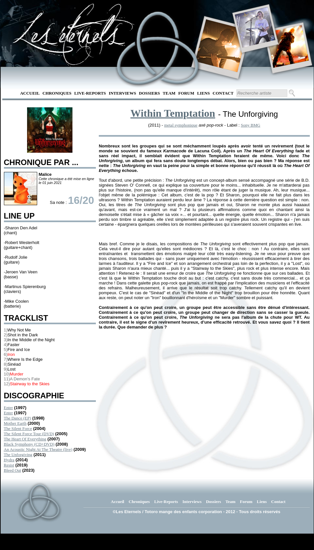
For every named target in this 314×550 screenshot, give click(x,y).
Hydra (9, 459)
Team (169, 93)
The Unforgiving (18, 454)
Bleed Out (12, 470)
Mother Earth (15, 423)
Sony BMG (251, 125)
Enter (8, 407)
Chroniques (56, 93)
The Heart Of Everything (25, 438)
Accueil (30, 93)
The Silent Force (18, 428)
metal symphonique (180, 125)
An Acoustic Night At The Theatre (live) (38, 449)
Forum (186, 93)
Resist (9, 465)
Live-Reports (90, 93)
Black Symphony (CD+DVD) (29, 444)
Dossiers (149, 93)
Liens (203, 93)
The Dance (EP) (17, 418)
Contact (223, 93)
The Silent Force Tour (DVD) (29, 433)
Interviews (122, 93)
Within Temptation (172, 113)
